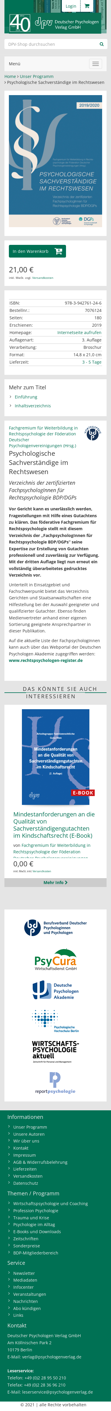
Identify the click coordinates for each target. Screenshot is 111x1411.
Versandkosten (42, 278)
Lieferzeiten (25, 1169)
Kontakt (20, 1148)
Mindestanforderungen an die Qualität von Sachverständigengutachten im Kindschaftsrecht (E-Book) (54, 824)
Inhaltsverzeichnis (33, 406)
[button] (37, 251)
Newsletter (24, 1273)
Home (10, 76)
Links (18, 1315)
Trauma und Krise (31, 1217)
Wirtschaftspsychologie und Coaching (50, 1203)
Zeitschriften (25, 1238)
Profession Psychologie (35, 1210)
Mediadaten (25, 1280)
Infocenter (23, 1287)
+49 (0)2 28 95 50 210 (45, 1378)
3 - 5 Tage (92, 362)
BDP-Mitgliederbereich (35, 1253)
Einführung (26, 397)
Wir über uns (26, 1141)
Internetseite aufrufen (79, 332)
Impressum (24, 1155)
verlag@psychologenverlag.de (51, 1357)
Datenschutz (25, 1183)
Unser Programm (37, 76)
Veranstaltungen (29, 1294)
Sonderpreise (26, 1246)
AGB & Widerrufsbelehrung (40, 1162)
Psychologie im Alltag (34, 1224)
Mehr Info (56, 882)
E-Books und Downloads (37, 1231)
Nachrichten (25, 1301)
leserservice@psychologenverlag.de (57, 1392)
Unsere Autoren (29, 1134)
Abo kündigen (27, 1308)
